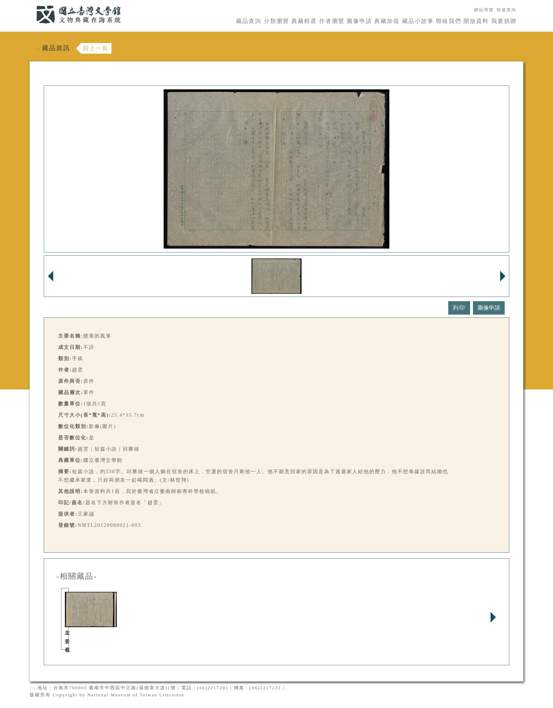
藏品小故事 (418, 21)
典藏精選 (304, 21)
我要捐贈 (504, 21)
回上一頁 (95, 48)
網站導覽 (484, 9)
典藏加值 (387, 21)
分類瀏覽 (276, 21)
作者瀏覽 (332, 21)
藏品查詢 (248, 21)
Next (493, 617)
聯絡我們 (448, 21)
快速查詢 (506, 9)
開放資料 (476, 21)
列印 (459, 308)
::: (32, 4)
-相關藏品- (76, 576)
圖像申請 (359, 21)
